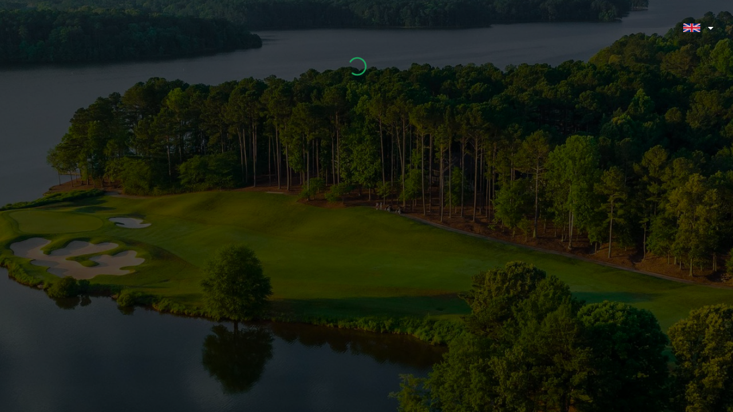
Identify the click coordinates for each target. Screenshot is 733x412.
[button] (697, 28)
